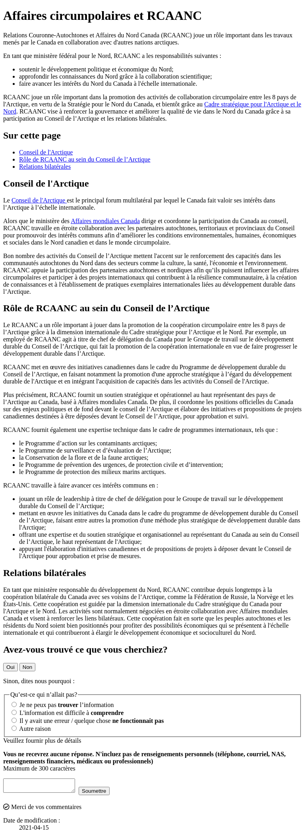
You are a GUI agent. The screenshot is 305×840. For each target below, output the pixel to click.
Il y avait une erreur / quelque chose (88, 720)
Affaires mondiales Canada (105, 221)
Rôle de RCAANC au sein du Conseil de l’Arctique (85, 159)
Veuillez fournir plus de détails (42, 740)
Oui (10, 667)
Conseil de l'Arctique (46, 152)
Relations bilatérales (45, 166)
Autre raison (31, 728)
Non (27, 667)
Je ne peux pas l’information (63, 704)
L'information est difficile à (68, 712)
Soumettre (102, 793)
